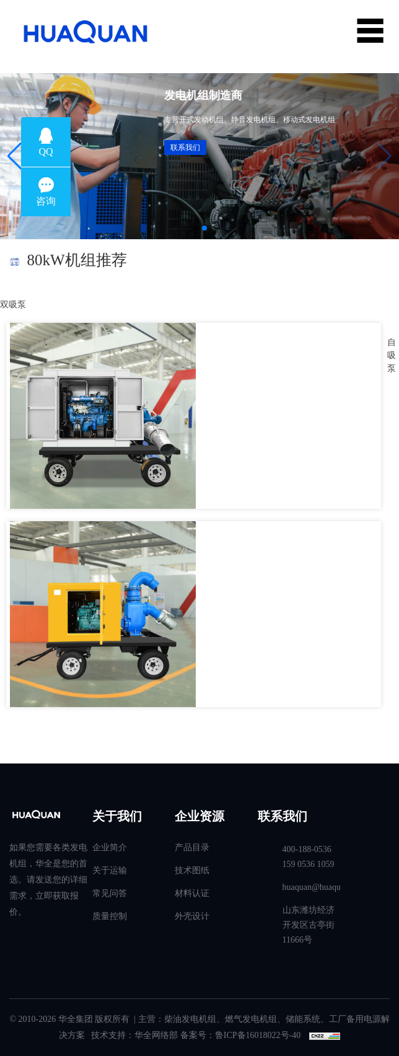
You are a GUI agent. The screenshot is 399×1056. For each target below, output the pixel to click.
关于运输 (109, 870)
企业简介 (109, 847)
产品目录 (192, 847)
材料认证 (192, 893)
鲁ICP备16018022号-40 (257, 1035)
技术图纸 (192, 870)
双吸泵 (13, 304)
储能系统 (303, 1019)
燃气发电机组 (251, 1019)
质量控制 (109, 916)
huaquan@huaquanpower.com (312, 887)
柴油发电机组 (190, 1019)
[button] (14, 156)
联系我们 (185, 147)
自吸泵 (391, 355)
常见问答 (109, 893)
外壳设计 (192, 916)
